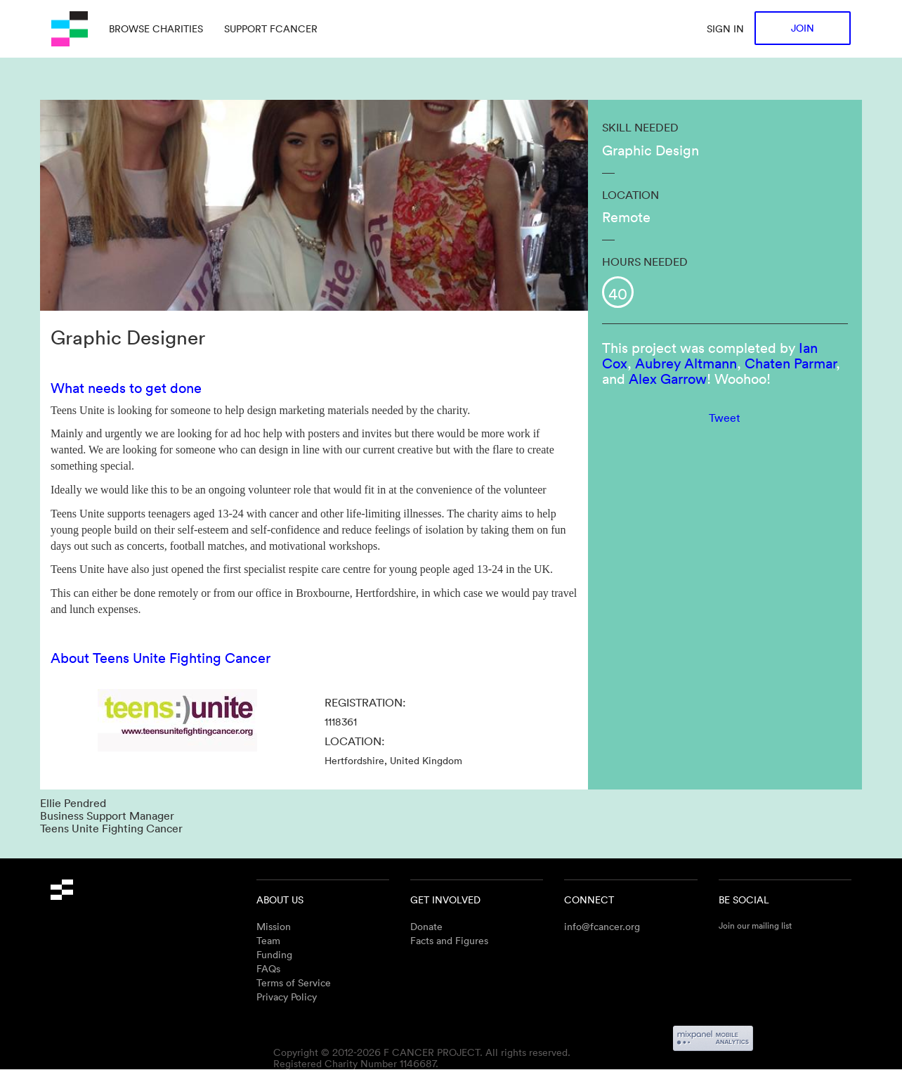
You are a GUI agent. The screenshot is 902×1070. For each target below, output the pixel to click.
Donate (426, 926)
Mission (273, 926)
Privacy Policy (286, 996)
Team (268, 940)
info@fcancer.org (602, 926)
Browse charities (156, 28)
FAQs (268, 968)
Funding (274, 954)
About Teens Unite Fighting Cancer (160, 657)
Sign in (725, 28)
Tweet (724, 418)
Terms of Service (293, 982)
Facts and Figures (449, 940)
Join (802, 27)
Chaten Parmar (790, 363)
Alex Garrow (668, 378)
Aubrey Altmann (686, 363)
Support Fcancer (271, 28)
